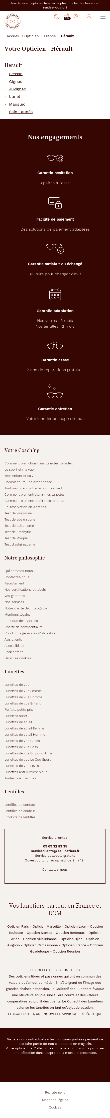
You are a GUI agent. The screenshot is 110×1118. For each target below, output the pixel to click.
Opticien (31, 36)
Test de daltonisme (19, 526)
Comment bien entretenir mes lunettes (35, 494)
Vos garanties (15, 596)
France (50, 36)
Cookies (55, 1107)
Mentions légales (18, 614)
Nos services (14, 602)
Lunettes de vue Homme (23, 697)
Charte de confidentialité (24, 627)
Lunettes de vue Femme (23, 691)
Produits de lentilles (20, 817)
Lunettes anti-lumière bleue (26, 772)
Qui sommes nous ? (20, 571)
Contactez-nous (17, 577)
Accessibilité (14, 646)
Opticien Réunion (66, 951)
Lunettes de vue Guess (22, 741)
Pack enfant (14, 652)
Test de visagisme (18, 513)
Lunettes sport (16, 716)
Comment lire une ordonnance (28, 482)
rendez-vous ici (54, 7)
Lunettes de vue (17, 685)
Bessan (16, 74)
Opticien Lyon (75, 926)
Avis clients (13, 639)
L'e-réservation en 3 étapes (25, 507)
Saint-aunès (21, 112)
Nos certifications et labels (25, 589)
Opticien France (74, 945)
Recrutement (14, 583)
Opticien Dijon (71, 939)
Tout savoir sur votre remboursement (33, 488)
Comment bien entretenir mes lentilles (34, 501)
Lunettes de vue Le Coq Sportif (29, 759)
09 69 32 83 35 (55, 846)
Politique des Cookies (21, 621)
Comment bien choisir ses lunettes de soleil (39, 463)
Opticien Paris (18, 926)
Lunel (14, 96)
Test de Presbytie (18, 532)
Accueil (13, 36)
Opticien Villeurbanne (40, 939)
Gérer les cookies (18, 658)
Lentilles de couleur (20, 811)
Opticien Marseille (47, 926)
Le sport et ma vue (19, 469)
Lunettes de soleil (18, 722)
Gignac (15, 81)
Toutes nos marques (20, 778)
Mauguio (17, 104)
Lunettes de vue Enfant (23, 703)
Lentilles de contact (20, 805)
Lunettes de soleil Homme (25, 734)
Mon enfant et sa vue (21, 476)
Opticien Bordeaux (70, 933)
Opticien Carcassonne (41, 945)
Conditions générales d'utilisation (30, 633)
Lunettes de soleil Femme (24, 728)
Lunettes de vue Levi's (22, 766)
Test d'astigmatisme (20, 544)
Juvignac (17, 89)
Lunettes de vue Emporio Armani (30, 753)
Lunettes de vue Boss (21, 747)
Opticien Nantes (39, 933)
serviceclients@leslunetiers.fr (55, 851)
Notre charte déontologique (26, 608)
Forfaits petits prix (19, 709)
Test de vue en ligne (20, 519)
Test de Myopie (16, 538)
